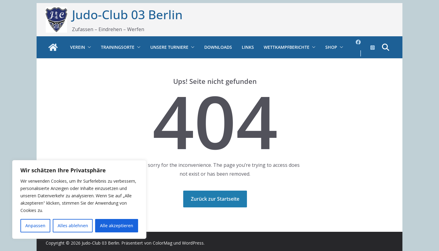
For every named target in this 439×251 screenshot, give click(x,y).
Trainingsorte (117, 47)
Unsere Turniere (169, 47)
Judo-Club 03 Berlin (127, 14)
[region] (79, 199)
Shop (331, 47)
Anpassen (35, 225)
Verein (77, 47)
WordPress (193, 243)
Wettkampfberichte (286, 47)
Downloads (218, 47)
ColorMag (162, 243)
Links (248, 47)
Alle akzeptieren (116, 225)
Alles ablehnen (73, 225)
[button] (88, 47)
